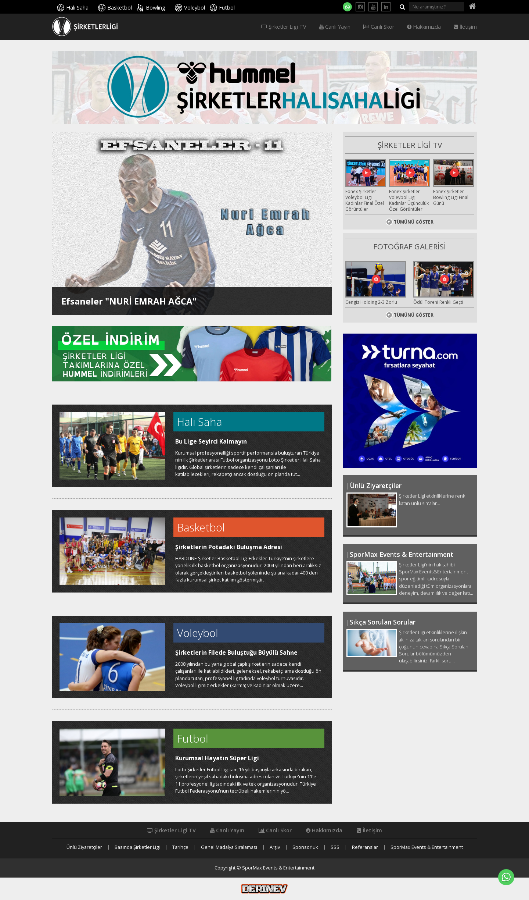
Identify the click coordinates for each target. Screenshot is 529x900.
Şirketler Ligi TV (283, 27)
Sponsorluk (305, 847)
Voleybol (194, 7)
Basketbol (119, 7)
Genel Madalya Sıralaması (229, 847)
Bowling (155, 7)
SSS (335, 847)
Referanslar (365, 847)
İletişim (465, 27)
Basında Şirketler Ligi (137, 847)
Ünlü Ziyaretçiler (84, 847)
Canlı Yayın (334, 27)
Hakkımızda (424, 27)
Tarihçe (180, 847)
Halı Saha (77, 7)
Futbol (227, 7)
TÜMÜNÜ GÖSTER (409, 221)
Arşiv (275, 847)
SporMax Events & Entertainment (427, 847)
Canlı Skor (378, 27)
